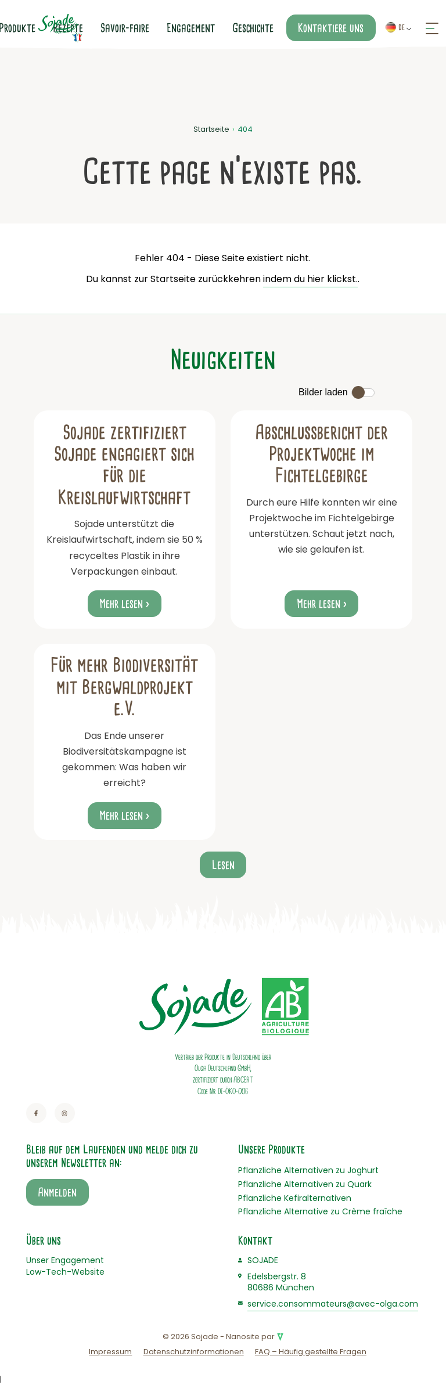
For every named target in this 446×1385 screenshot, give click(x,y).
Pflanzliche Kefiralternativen (294, 1198)
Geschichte (253, 27)
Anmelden (57, 1192)
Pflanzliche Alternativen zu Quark (305, 1184)
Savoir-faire (124, 27)
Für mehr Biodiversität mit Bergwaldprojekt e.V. (124, 687)
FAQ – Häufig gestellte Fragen (310, 1351)
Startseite (211, 129)
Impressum (110, 1351)
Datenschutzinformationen (193, 1351)
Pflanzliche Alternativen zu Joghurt (308, 1170)
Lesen (223, 865)
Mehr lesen (121, 603)
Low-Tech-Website (65, 1272)
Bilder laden (323, 392)
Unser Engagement (65, 1260)
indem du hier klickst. (310, 279)
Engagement (191, 27)
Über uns (43, 1240)
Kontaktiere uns (331, 27)
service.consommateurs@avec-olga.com (332, 1304)
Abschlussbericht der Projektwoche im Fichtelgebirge (321, 454)
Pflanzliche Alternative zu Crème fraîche (320, 1211)
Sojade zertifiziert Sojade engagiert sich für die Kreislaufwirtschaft (124, 465)
